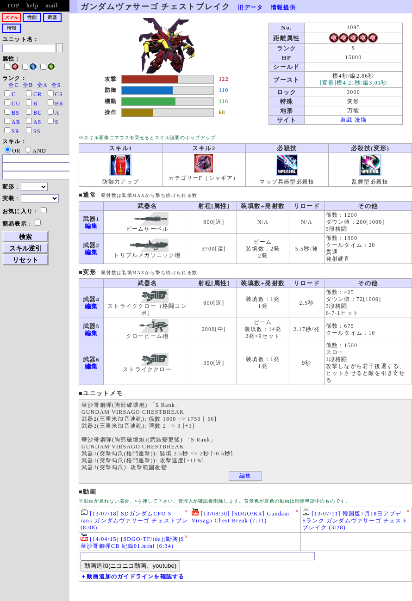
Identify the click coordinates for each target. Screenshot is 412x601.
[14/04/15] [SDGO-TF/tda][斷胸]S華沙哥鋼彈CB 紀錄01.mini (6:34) (132, 541)
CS (59, 94)
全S (56, 85)
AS (37, 122)
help (32, 5)
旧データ (250, 7)
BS (15, 113)
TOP (13, 5)
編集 (91, 225)
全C (13, 85)
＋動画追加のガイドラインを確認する (132, 576)
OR (13, 150)
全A (42, 85)
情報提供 (283, 7)
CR (37, 94)
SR (15, 131)
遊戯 (346, 120)
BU (37, 113)
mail (51, 5)
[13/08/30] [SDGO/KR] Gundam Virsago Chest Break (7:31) (240, 516)
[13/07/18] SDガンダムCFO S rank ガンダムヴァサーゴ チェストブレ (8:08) (134, 519)
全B (28, 85)
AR (16, 122)
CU (16, 103)
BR (59, 103)
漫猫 (361, 120)
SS (37, 131)
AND (35, 150)
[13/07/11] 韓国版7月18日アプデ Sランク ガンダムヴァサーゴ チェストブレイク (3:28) (354, 519)
